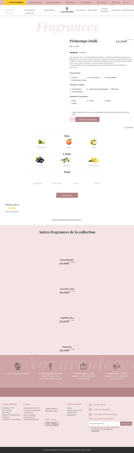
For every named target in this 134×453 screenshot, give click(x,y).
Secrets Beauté (49, 10)
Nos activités (6, 410)
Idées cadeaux (92, 10)
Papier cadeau (100, 113)
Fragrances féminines (31, 408)
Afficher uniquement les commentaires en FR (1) (67, 220)
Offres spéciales (128, 10)
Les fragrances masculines (29, 11)
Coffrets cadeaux (51, 409)
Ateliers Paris (71, 413)
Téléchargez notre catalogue (105, 414)
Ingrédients (67, 195)
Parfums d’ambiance (104, 10)
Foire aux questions (102, 409)
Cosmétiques (28, 413)
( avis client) (82, 52)
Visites (69, 408)
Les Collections (80, 10)
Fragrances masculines (32, 410)
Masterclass (71, 415)
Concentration (75, 73)
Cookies (83, 450)
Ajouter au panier (87, 119)
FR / (126, 2)
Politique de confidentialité (71, 450)
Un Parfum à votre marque (11, 419)
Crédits (88, 450)
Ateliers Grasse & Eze (74, 410)
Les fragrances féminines (10, 11)
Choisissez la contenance (79, 96)
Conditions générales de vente (52, 450)
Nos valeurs (6, 413)
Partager (129, 127)
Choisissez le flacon (77, 85)
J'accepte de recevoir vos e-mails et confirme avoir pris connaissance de (105, 429)
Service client (99, 404)
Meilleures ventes (51, 411)
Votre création (116, 10)
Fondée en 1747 (8, 408)
